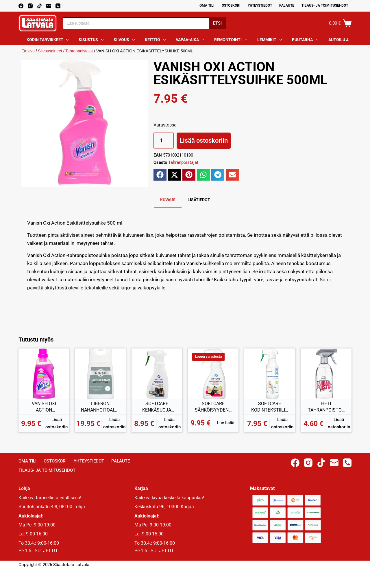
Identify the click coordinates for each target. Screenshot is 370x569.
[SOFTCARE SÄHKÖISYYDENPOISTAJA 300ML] (213, 373)
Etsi (217, 23)
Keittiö (156, 39)
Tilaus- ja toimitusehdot (324, 5)
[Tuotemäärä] (163, 140)
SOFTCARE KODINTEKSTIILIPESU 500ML (269, 407)
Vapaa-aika (191, 39)
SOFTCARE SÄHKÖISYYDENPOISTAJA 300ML (213, 407)
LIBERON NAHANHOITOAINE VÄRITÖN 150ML (100, 407)
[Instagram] (30, 5)
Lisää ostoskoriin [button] (56, 423)
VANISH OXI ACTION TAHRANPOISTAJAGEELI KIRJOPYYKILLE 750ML (44, 407)
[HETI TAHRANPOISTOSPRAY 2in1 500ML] (326, 373)
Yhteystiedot (260, 5)
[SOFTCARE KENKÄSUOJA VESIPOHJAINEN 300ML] (157, 373)
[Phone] (58, 5)
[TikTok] (39, 5)
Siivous (125, 39)
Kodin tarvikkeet (49, 39)
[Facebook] (20, 5)
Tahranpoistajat (79, 51)
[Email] (48, 5)
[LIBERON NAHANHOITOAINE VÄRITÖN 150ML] (100, 373)
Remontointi (231, 39)
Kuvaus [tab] (167, 199)
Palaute (286, 5)
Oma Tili (206, 5)
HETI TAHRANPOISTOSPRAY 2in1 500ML (326, 407)
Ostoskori (231, 5)
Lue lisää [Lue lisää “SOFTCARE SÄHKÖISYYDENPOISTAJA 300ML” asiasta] (225, 422)
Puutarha (306, 39)
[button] (159, 175)
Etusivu (28, 51)
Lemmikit (270, 39)
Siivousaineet (50, 51)
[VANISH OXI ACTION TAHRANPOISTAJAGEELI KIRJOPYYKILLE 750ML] (43, 373)
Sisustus (92, 39)
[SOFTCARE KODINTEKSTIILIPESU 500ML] (269, 373)
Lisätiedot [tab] (199, 199)
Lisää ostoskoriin (204, 140)
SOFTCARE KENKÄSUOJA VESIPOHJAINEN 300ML (157, 407)
